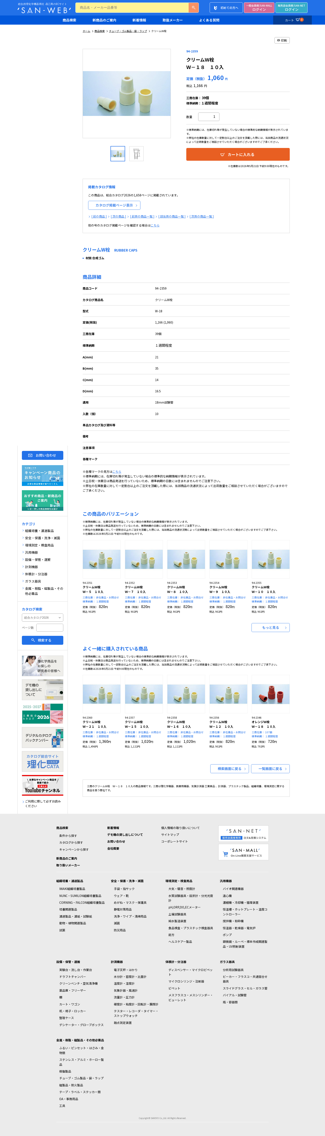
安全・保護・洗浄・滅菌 (127, 881)
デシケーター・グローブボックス (81, 1025)
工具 (62, 1106)
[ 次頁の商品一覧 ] (201, 216)
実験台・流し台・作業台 (75, 970)
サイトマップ (170, 834)
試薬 (62, 930)
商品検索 (69, 20)
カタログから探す (71, 842)
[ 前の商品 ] (99, 216)
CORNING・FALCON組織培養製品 (82, 902)
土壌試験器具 (177, 914)
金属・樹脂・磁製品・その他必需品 (80, 1040)
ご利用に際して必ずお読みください (43, 803)
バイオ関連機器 (233, 889)
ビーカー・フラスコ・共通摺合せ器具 (245, 978)
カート (293, 19)
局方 (171, 935)
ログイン (259, 8)
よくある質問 (209, 20)
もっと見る (270, 627)
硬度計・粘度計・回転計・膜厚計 (136, 1004)
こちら (155, 225)
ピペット (174, 988)
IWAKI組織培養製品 (72, 889)
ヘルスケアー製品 (180, 941)
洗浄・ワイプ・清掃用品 (130, 916)
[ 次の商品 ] (118, 216)
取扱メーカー (172, 20)
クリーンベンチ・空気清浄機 (78, 983)
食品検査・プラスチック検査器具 (190, 928)
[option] (127, 95)
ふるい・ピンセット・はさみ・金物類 (81, 1050)
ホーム (86, 31)
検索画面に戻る (230, 768)
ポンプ (227, 935)
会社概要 (113, 848)
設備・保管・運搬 (68, 962)
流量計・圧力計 (124, 997)
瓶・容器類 (230, 1002)
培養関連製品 (68, 909)
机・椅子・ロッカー (72, 1011)
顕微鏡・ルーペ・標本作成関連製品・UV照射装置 (245, 943)
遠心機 (227, 896)
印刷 (282, 40)
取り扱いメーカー (68, 865)
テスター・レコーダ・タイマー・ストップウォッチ (136, 1013)
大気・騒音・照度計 (181, 889)
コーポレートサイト (174, 841)
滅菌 (117, 923)
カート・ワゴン (69, 1004)
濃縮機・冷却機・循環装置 (241, 902)
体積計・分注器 (175, 962)
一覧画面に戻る (270, 768)
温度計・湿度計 (124, 983)
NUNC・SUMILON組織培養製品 (80, 896)
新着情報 (139, 20)
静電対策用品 (123, 909)
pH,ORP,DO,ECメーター (184, 907)
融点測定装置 (123, 1023)
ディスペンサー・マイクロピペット (190, 972)
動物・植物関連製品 (72, 923)
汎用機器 (226, 881)
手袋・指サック (124, 889)
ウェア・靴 (121, 896)
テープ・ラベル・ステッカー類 (80, 1092)
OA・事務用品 (68, 1099)
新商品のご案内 (104, 20)
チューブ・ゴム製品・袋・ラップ (128, 31)
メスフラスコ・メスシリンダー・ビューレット (190, 997)
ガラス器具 (227, 962)
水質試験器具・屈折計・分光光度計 (190, 898)
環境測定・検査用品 (178, 881)
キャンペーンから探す (74, 849)
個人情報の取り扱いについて (180, 828)
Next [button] (175, 95)
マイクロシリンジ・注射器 (186, 981)
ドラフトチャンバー (72, 976)
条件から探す (68, 835)
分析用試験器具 (233, 970)
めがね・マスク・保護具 (130, 902)
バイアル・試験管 (235, 995)
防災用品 (120, 930)
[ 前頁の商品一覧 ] (142, 216)
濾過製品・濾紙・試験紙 (75, 916)
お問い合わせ (46, 455)
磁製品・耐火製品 (71, 1085)
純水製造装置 (177, 921)
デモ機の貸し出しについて (125, 834)
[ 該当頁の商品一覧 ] (172, 216)
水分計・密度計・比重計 (130, 976)
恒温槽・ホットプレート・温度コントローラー (245, 911)
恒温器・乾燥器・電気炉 (239, 928)
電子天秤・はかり (126, 970)
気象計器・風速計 (126, 990)
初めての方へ (229, 8)
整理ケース (66, 1018)
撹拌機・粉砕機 (233, 921)
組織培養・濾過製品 (69, 881)
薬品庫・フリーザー (72, 990)
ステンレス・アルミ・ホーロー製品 (81, 1061)
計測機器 (117, 962)
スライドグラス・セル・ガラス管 (245, 988)
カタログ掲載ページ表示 (114, 205)
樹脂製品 (65, 1071)
